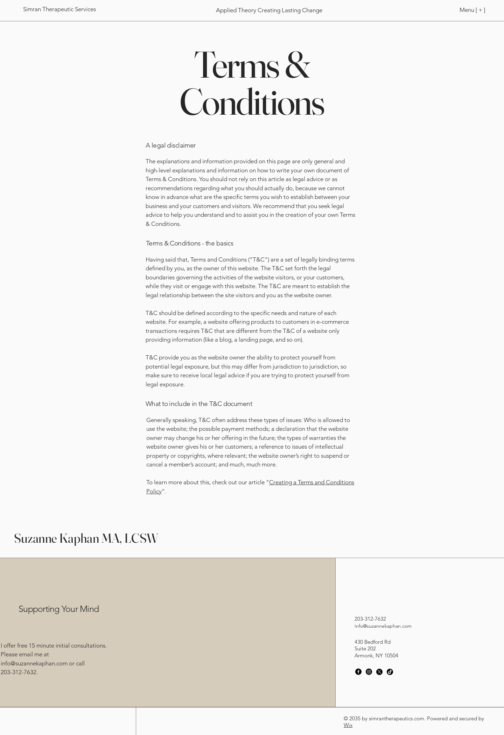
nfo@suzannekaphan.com (384, 626)
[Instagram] (369, 672)
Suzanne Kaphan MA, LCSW (86, 538)
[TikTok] (390, 672)
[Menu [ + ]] (461, 10)
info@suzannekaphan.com (34, 663)
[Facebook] (358, 672)
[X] (379, 672)
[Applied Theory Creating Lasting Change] (269, 10)
